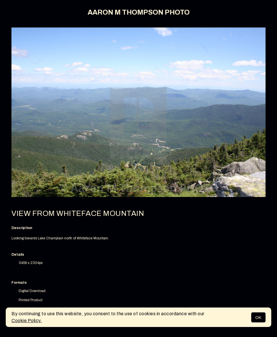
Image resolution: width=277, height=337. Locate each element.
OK (258, 317)
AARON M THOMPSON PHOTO (139, 12)
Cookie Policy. (26, 320)
